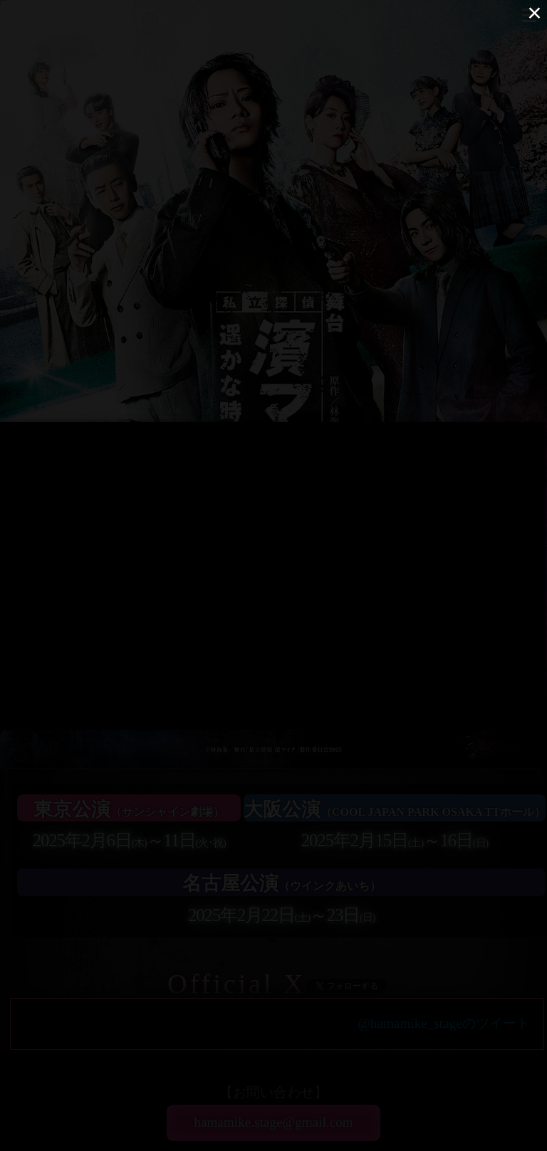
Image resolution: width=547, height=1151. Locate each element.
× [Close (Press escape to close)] (534, 12)
